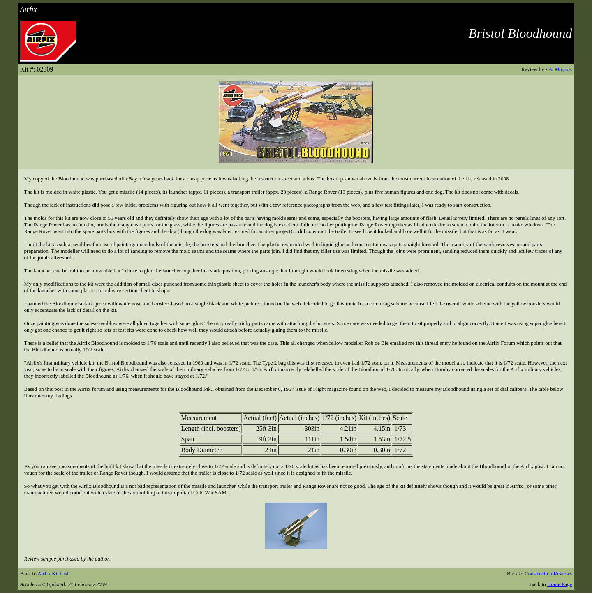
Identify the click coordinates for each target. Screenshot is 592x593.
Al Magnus (560, 69)
